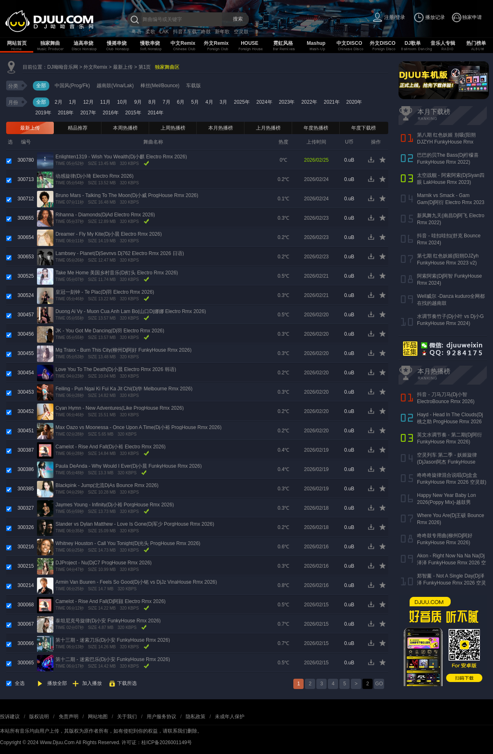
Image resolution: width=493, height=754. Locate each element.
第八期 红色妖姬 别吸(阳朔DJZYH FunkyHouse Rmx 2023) (446, 142)
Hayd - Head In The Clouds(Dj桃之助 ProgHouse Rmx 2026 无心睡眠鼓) (450, 422)
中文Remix (182, 43)
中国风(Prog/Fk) (72, 85)
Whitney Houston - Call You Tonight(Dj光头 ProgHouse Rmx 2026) (127, 543)
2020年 (354, 102)
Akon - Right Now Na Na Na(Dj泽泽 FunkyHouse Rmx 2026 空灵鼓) (451, 563)
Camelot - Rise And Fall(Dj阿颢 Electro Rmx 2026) (110, 601)
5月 (195, 102)
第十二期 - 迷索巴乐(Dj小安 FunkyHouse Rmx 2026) (112, 659)
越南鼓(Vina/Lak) (115, 85)
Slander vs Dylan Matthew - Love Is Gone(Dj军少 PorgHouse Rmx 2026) (134, 524)
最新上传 (123, 67)
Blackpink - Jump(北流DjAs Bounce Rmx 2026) (107, 485)
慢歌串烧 (150, 43)
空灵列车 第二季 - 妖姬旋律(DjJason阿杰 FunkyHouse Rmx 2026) (447, 462)
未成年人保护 (229, 716)
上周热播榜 (173, 128)
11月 (105, 102)
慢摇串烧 (117, 43)
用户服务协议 (161, 716)
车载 (192, 32)
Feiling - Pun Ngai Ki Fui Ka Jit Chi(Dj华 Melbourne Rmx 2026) (123, 389)
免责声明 (68, 716)
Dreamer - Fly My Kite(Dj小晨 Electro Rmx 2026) (108, 234)
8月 (152, 102)
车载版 (193, 85)
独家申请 (472, 17)
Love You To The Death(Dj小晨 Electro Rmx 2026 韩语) (115, 369)
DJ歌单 (413, 43)
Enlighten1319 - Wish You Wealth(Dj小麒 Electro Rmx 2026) (121, 157)
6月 (181, 102)
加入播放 (92, 683)
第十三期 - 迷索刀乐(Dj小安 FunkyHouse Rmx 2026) (112, 640)
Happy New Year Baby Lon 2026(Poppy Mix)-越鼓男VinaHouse (446, 502)
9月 (138, 102)
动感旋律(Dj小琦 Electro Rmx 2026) (94, 176)
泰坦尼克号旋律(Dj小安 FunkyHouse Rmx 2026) (108, 621)
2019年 (43, 113)
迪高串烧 (83, 43)
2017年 (88, 113)
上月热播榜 (268, 128)
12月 (88, 102)
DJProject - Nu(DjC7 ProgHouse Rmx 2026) (103, 563)
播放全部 (57, 683)
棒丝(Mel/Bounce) (160, 85)
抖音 (178, 32)
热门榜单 (476, 43)
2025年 (242, 102)
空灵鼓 (241, 32)
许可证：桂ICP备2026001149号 (157, 742)
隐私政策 (195, 716)
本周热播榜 (125, 128)
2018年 (66, 113)
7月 (166, 102)
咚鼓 (206, 32)
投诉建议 (10, 716)
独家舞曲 (50, 43)
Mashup (316, 43)
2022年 (309, 102)
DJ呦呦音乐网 (62, 67)
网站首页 (17, 43)
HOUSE (249, 43)
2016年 (111, 113)
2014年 (156, 113)
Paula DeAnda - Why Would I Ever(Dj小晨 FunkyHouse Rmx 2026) (128, 466)
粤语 (136, 32)
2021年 (332, 102)
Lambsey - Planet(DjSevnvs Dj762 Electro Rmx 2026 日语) (119, 253)
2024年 (264, 102)
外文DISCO (382, 43)
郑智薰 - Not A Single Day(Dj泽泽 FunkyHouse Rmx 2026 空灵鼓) (451, 583)
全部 (41, 85)
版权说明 (39, 716)
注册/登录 (394, 17)
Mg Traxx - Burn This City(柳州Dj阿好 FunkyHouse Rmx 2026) (123, 350)
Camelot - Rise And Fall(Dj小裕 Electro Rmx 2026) (110, 447)
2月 (58, 102)
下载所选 (127, 683)
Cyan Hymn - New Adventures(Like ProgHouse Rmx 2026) (119, 408)
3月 (224, 102)
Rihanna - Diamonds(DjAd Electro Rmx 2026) (105, 215)
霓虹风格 (283, 43)
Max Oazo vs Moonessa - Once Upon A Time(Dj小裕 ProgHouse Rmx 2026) (138, 427)
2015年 (133, 113)
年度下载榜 (363, 128)
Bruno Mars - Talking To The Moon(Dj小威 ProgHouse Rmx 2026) (126, 195)
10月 (122, 102)
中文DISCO (349, 43)
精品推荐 (78, 128)
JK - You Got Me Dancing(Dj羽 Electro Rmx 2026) (109, 331)
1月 (73, 102)
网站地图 (98, 716)
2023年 (287, 102)
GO (379, 684)
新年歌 (222, 32)
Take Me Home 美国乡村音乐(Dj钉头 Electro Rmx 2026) (116, 273)
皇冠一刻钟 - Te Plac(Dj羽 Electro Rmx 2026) (104, 292)
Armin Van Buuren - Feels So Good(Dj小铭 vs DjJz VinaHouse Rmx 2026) (136, 582)
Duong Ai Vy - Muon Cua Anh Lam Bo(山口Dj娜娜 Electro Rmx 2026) (130, 311)
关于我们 (127, 716)
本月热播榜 (220, 128)
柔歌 (150, 32)
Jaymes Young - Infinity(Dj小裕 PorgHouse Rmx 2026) (114, 505)
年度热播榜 (316, 128)
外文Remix (216, 43)
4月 (209, 102)
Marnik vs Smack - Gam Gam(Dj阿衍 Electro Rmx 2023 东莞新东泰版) (450, 202)
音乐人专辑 (443, 43)
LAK (164, 32)
